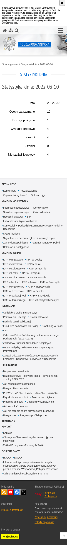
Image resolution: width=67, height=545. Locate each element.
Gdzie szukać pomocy (15, 406)
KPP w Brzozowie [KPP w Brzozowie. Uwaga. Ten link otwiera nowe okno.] (13, 259)
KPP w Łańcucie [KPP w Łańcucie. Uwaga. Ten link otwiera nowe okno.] (37, 277)
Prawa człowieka (39, 317)
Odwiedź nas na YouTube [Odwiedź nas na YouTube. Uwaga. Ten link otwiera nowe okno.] (10, 492)
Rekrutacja (8, 421)
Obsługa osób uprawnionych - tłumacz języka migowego (28, 439)
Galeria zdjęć (38, 195)
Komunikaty (9, 190)
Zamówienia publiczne (15, 242)
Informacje (8, 306)
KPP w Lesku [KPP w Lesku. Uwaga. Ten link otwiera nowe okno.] (10, 273)
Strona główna (10, 64)
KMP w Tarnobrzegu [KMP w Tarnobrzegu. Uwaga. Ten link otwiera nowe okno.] (14, 300)
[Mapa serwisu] (11, 30)
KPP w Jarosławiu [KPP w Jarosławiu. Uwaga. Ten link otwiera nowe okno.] (13, 264)
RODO (7, 457)
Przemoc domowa (13, 401)
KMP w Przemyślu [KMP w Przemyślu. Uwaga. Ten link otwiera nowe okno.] (50, 282)
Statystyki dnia (29, 64)
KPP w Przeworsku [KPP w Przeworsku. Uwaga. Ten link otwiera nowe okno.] (13, 286)
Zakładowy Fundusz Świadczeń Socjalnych (27, 343)
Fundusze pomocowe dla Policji (20, 326)
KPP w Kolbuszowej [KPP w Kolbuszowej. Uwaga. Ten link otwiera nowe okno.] (14, 268)
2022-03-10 (46, 64)
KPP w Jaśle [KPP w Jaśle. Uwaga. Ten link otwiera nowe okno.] (34, 264)
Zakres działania (42, 212)
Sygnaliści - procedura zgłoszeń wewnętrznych (29, 238)
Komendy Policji (11, 253)
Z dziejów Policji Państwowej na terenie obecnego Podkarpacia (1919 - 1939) (31, 337)
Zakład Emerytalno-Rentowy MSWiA (23, 445)
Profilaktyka (9, 365)
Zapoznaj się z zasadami (46, 517)
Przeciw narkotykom (42, 397)
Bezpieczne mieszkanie (16, 371)
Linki (5, 330)
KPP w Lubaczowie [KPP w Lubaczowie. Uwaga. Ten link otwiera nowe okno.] (14, 277)
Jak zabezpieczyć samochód (19, 383)
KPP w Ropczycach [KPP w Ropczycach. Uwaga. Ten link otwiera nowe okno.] (39, 286)
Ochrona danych (11, 451)
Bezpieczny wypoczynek (40, 401)
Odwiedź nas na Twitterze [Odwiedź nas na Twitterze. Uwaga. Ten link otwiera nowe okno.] (23, 492)
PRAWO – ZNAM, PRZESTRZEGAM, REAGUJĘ (30, 392)
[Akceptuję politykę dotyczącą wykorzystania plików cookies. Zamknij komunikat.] (62, 3)
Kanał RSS (4, 492)
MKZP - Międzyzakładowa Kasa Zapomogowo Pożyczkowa (28, 349)
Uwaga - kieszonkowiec (16, 388)
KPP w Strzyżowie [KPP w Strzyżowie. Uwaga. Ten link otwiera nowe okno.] (40, 295)
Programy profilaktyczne (33, 415)
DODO (18, 457)
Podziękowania (28, 190)
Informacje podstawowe (16, 207)
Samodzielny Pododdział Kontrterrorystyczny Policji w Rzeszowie (33, 227)
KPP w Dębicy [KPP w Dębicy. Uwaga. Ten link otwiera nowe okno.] (34, 259)
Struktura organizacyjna (16, 212)
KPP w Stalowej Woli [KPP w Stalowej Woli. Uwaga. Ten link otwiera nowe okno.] (14, 295)
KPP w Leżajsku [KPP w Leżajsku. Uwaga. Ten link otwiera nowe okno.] (31, 273)
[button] (60, 31)
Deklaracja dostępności (12, 510)
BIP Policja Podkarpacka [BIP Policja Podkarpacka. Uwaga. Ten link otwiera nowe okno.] (50, 494)
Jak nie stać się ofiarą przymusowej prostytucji (28, 410)
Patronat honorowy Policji (45, 242)
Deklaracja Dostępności (16, 247)
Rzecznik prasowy (13, 216)
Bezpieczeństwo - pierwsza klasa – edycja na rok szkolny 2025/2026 (30, 377)
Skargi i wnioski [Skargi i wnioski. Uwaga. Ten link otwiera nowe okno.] (11, 233)
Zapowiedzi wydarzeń (15, 195)
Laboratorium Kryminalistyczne (20, 221)
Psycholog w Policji (52, 326)
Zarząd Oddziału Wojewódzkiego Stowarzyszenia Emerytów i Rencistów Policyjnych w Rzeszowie (30, 357)
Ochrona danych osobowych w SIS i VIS (25, 473)
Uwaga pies (9, 415)
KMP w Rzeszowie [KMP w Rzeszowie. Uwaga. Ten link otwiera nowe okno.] (13, 291)
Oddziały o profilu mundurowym (20, 312)
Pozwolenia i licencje (14, 317)
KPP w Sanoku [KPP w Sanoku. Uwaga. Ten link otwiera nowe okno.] (35, 291)
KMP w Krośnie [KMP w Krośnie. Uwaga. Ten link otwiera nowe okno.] (37, 268)
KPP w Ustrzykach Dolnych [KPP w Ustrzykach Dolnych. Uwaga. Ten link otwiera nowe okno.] (44, 300)
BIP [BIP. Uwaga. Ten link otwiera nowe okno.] (29, 216)
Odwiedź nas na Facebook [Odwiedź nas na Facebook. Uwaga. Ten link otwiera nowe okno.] (17, 492)
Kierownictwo (40, 207)
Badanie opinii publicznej (17, 321)
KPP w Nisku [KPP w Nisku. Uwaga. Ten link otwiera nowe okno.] (29, 282)
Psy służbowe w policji (15, 397)
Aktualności (9, 184)
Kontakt (7, 426)
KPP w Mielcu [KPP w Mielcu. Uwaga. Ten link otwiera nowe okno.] (11, 282)
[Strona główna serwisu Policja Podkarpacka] (5, 30)
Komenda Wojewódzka (15, 201)
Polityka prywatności (44, 522)
